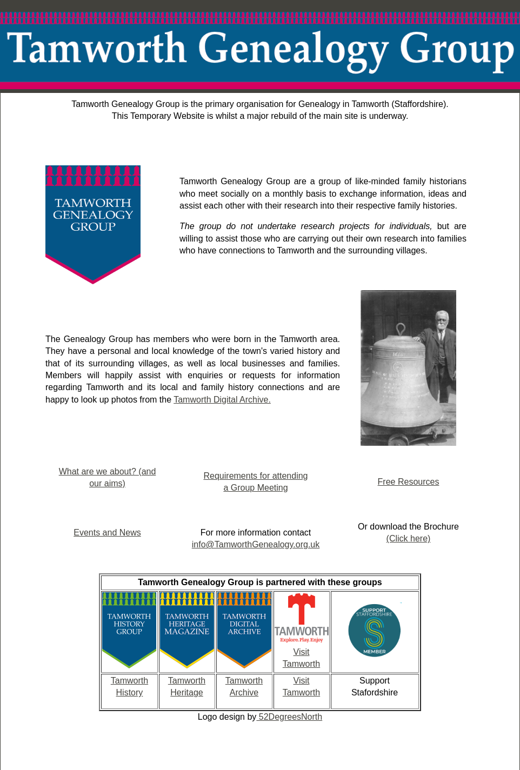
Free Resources (408, 481)
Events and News (107, 532)
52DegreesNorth (289, 716)
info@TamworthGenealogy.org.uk (256, 544)
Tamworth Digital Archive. (222, 399)
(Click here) (408, 538)
